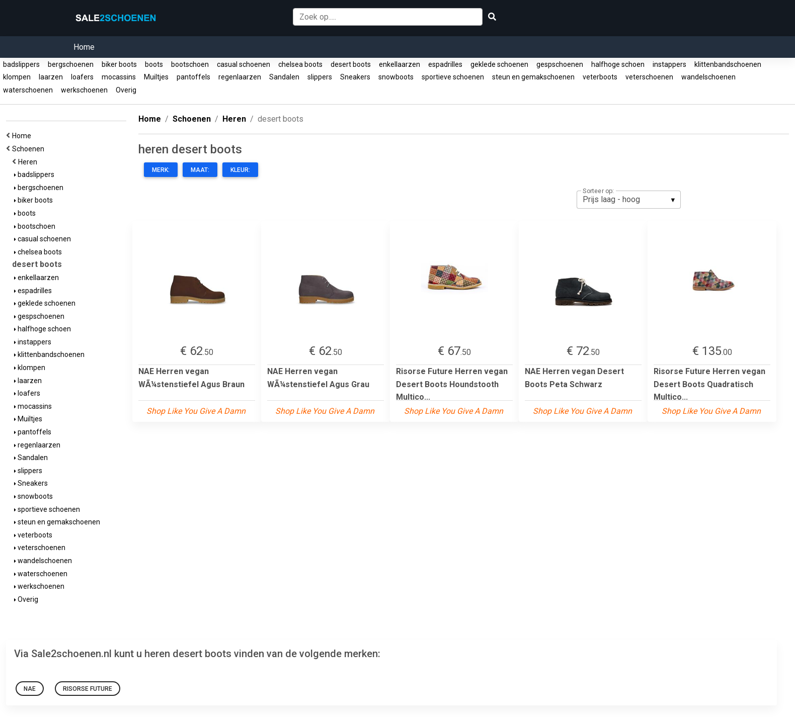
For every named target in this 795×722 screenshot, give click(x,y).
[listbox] (629, 200)
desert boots (351, 64)
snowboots (396, 77)
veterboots (600, 77)
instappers (669, 64)
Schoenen (29, 149)
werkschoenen (84, 90)
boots (154, 64)
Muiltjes (156, 77)
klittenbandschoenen (727, 64)
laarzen (51, 77)
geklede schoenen (499, 64)
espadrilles (445, 64)
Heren (29, 162)
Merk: (161, 169)
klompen (17, 77)
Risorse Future (87, 688)
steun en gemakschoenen (533, 77)
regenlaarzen (239, 77)
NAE (30, 688)
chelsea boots (300, 64)
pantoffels (193, 77)
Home (84, 47)
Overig (126, 90)
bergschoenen (71, 64)
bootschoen (190, 64)
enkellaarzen (399, 64)
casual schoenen (243, 64)
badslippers (21, 64)
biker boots (119, 64)
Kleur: (240, 169)
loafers (82, 77)
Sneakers (355, 77)
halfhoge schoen (618, 64)
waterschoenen (28, 90)
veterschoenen (649, 77)
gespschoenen (559, 64)
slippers (319, 77)
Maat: (200, 169)
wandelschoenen (708, 77)
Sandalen (284, 77)
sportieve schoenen (453, 77)
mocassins (119, 77)
